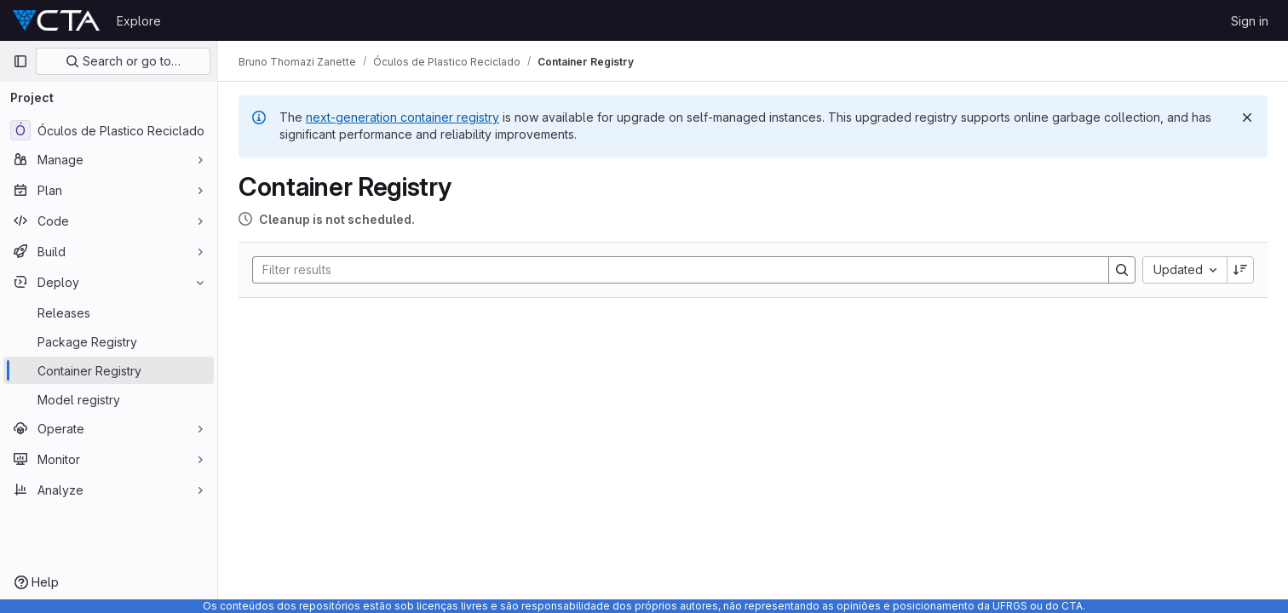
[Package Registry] (108, 341)
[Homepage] (56, 20)
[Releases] (108, 312)
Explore (139, 21)
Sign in (1249, 21)
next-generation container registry (402, 117)
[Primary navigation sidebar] (20, 61)
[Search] (672, 270)
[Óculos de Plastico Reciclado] (108, 130)
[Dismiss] (1247, 117)
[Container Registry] (108, 370)
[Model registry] (108, 399)
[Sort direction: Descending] (1240, 270)
